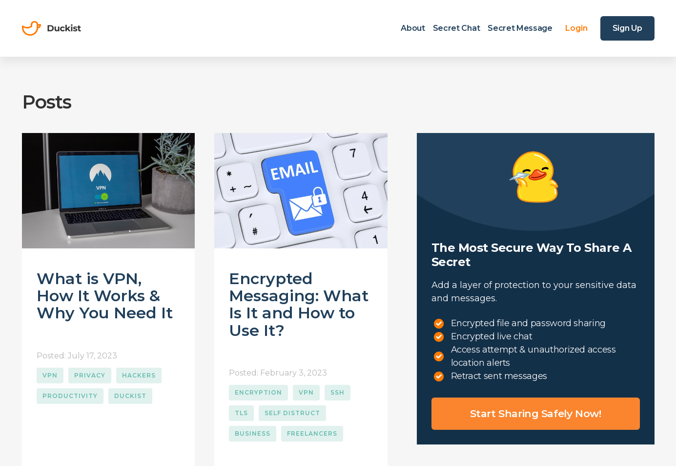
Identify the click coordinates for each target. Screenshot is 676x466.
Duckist (130, 395)
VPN (50, 375)
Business (252, 433)
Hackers (139, 375)
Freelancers (312, 433)
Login (576, 28)
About (413, 28)
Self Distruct (292, 413)
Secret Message (520, 28)
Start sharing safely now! (535, 413)
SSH (337, 392)
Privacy (89, 375)
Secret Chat (456, 28)
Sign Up (627, 28)
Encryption (258, 392)
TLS (241, 413)
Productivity (70, 395)
